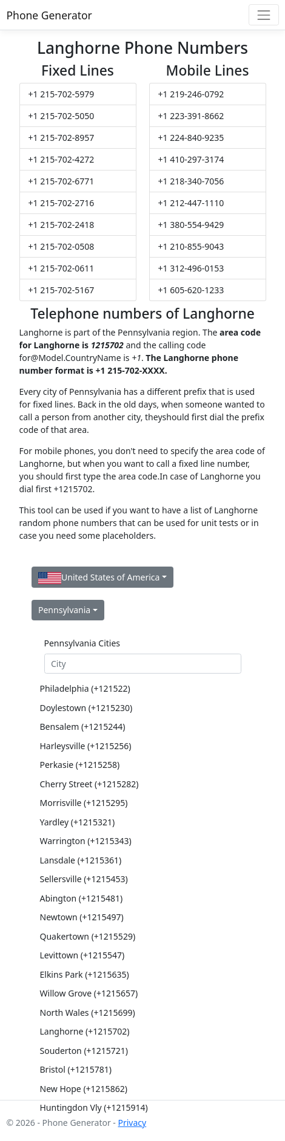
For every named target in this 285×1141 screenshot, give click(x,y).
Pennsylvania (64, 610)
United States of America (98, 577)
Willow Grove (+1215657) (89, 993)
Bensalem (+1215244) (83, 726)
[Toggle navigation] (263, 14)
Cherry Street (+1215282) (89, 784)
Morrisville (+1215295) (84, 802)
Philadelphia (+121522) (85, 688)
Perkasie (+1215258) (80, 764)
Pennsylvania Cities (82, 643)
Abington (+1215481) (81, 898)
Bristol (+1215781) (76, 1069)
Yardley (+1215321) (77, 822)
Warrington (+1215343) (86, 841)
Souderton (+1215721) (84, 1050)
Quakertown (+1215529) (88, 936)
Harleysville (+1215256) (86, 746)
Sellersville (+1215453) (84, 879)
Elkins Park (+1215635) (84, 974)
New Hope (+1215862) (83, 1088)
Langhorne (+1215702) (85, 1031)
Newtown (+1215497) (82, 917)
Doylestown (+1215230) (86, 708)
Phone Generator (49, 15)
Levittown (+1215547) (82, 955)
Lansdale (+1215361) (81, 860)
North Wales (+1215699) (87, 1012)
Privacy (132, 1122)
